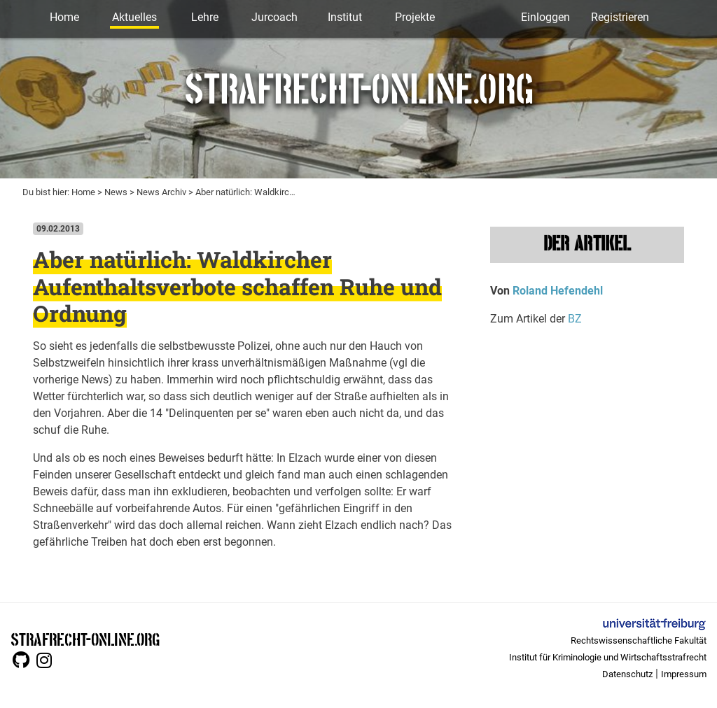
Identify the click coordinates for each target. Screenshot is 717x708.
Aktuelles (134, 17)
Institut (345, 17)
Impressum (683, 674)
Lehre (204, 17)
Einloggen (545, 17)
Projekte (415, 17)
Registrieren (620, 17)
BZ (575, 318)
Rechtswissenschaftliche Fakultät (638, 640)
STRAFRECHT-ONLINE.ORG (85, 638)
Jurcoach (274, 17)
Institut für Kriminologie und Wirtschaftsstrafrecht (607, 657)
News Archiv (161, 192)
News (115, 192)
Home (64, 17)
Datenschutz (627, 674)
